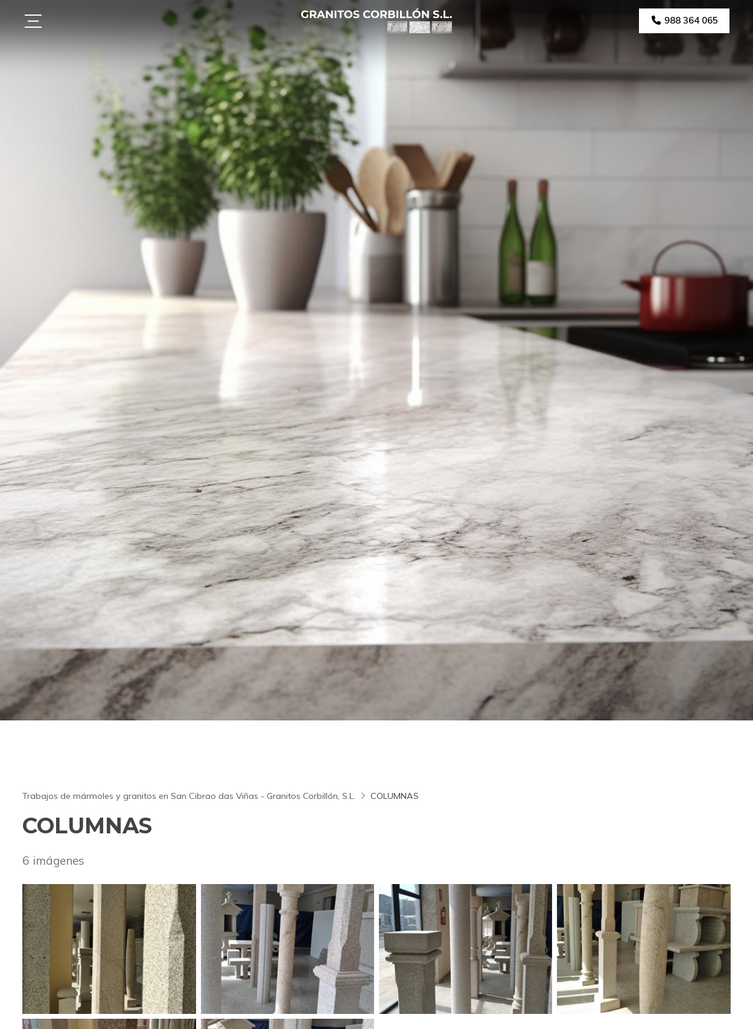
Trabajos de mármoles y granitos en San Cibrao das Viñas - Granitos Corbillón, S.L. (188, 795)
